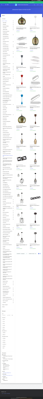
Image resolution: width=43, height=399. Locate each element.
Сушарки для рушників (6, 98)
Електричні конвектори (6, 88)
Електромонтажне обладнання (7, 244)
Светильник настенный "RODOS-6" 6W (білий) (21, 48)
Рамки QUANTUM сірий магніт (7, 192)
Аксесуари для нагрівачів (6, 232)
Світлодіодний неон (5, 36)
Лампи (4, 210)
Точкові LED (4, 147)
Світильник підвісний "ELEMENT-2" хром (35, 186)
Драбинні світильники (6, 238)
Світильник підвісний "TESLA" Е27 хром (35, 245)
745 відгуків (34, 0)
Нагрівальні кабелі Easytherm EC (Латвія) (7, 264)
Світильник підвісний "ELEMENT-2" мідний (35, 166)
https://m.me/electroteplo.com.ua (7, 375)
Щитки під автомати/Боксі (6, 167)
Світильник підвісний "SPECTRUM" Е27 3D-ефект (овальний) (35, 48)
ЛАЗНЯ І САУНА (5, 29)
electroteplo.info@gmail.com (7, 372)
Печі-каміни (4, 204)
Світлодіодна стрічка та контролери (6, 142)
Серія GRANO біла (5, 184)
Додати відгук (38, 4)
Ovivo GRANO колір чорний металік (8, 196)
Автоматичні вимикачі (6, 173)
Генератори (4, 222)
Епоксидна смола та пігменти (7, 104)
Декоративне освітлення (6, 219)
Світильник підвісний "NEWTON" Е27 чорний (21, 186)
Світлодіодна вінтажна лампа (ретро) (7, 180)
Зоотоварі (4, 302)
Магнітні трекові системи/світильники (6, 236)
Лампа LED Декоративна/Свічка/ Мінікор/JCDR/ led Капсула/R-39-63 (7, 161)
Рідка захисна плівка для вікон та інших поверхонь (7, 178)
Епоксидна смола (5, 66)
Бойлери (4, 86)
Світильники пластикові (6, 249)
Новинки (3, 306)
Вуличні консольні (5, 144)
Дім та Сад (4, 284)
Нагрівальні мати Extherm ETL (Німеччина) (7, 272)
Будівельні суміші (5, 281)
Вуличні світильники (6, 212)
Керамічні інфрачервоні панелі (7, 96)
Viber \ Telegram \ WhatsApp (6, 393)
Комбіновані (4, 109)
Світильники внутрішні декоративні (6, 241)
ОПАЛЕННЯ (4, 24)
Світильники (4, 56)
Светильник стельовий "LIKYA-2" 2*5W (21, 166)
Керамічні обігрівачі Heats (6, 224)
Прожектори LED (5, 130)
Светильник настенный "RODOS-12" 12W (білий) (35, 68)
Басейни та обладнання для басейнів (7, 72)
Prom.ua (26, 397)
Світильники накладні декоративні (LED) (8, 175)
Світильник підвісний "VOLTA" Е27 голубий (21, 107)
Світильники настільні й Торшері (7, 137)
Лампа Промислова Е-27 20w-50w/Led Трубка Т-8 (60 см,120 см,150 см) (7, 165)
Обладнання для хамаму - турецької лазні (6, 70)
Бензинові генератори (6, 31)
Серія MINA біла (5, 182)
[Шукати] (1, 4)
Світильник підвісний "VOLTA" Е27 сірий (21, 68)
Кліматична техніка (5, 289)
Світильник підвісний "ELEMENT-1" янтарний (35, 147)
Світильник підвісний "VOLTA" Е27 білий (35, 28)
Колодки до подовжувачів (6, 121)
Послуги (4, 39)
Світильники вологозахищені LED (7, 149)
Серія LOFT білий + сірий (6, 187)
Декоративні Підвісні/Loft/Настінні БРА (8, 156)
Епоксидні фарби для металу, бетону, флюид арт (7, 100)
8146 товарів (32, 2)
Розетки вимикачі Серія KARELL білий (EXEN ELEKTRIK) (7, 254)
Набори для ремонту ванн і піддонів (6, 64)
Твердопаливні (5, 107)
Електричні (4, 43)
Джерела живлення (6, 81)
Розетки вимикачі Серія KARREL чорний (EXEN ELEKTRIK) (7, 257)
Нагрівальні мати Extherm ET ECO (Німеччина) (7, 276)
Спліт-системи (5, 111)
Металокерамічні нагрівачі (6, 229)
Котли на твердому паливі (6, 74)
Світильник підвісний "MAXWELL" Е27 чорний (21, 245)
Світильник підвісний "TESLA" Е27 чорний (35, 225)
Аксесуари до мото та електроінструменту (6, 292)
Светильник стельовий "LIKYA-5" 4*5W (34, 206)
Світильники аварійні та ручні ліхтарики (7, 139)
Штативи (4, 246)
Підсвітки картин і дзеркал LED (7, 126)
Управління (4, 58)
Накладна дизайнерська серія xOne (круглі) (7, 252)
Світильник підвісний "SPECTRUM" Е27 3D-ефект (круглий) (21, 28)
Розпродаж (4, 199)
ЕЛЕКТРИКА (4, 22)
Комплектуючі (5, 60)
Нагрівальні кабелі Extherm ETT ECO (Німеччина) (7, 270)
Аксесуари (4, 201)
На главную (3, 18)
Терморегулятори (5, 274)
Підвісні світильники (6, 116)
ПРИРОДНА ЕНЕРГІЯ (5, 34)
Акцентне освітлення (6, 215)
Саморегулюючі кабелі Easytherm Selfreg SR (7, 279)
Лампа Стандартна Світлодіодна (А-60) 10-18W (7, 158)
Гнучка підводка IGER (6, 91)
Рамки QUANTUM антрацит (6, 194)
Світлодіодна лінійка (6, 48)
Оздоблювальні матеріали (6, 206)
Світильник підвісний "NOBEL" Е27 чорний (21, 225)
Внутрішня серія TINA (6, 171)
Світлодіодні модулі (5, 46)
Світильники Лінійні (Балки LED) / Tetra (7, 128)
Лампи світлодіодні (5, 234)
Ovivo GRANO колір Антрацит (7, 189)
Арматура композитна (6, 286)
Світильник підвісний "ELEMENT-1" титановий (21, 147)
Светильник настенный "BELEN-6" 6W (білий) (35, 87)
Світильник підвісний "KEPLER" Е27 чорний (21, 206)
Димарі (4, 76)
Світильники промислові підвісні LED (7, 169)
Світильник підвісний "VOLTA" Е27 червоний (21, 87)
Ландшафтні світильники (6, 134)
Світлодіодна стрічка (6, 41)
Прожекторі (4, 217)
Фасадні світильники (6, 132)
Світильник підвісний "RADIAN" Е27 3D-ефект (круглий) (21, 127)
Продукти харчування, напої (7, 297)
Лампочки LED (5, 51)
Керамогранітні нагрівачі (6, 227)
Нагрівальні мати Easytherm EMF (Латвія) (7, 262)
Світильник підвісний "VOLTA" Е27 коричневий (35, 127)
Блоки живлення (5, 53)
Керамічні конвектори (6, 93)
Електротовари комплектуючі (7, 114)
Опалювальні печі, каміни (6, 67)
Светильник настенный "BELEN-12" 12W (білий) (35, 107)
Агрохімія (4, 295)
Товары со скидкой (5, 304)
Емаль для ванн (5, 102)
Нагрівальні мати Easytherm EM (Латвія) (7, 259)
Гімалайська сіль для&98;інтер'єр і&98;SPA (7, 208)
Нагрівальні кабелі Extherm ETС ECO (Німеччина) (7, 267)
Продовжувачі (5, 119)
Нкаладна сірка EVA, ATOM (6, 153)
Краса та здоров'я (5, 300)
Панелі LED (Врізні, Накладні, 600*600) (7, 151)
